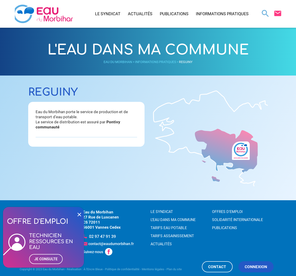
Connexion (256, 266)
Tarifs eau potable (169, 228)
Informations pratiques (222, 13)
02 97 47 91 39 (102, 236)
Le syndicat (107, 13)
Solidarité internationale (237, 220)
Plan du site (174, 269)
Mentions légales (153, 269)
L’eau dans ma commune (173, 220)
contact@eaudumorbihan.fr (111, 244)
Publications (174, 13)
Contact (217, 266)
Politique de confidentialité (122, 269)
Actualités (140, 13)
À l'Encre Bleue (93, 269)
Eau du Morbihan (118, 62)
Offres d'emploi (227, 211)
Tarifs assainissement (172, 236)
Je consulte (46, 259)
